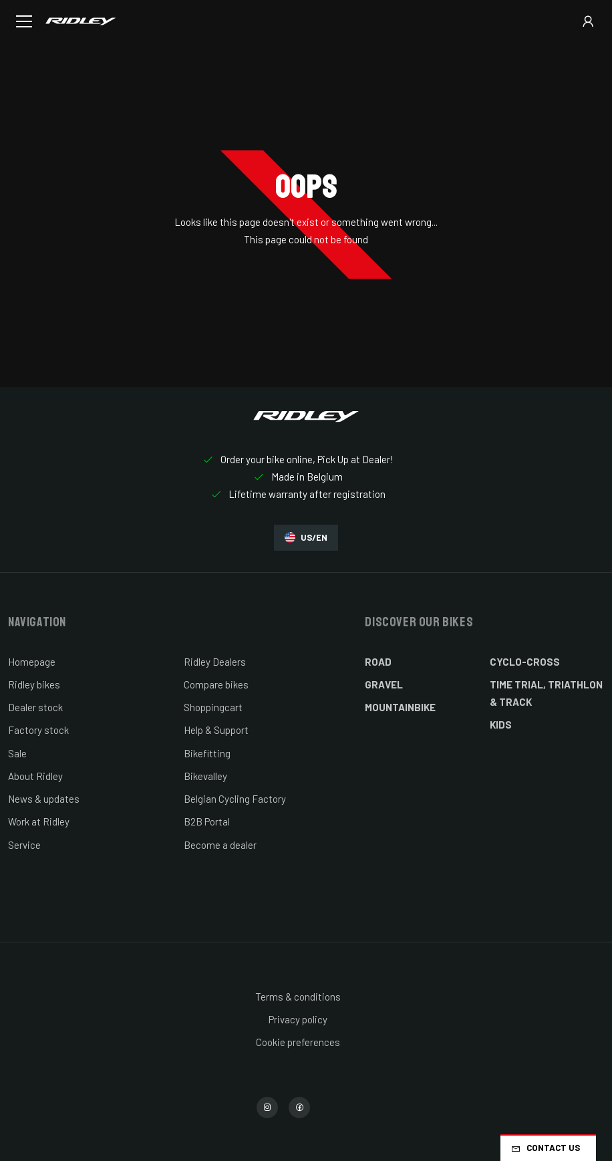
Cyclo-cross (525, 662)
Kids (501, 725)
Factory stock (38, 730)
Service (24, 845)
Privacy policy (298, 1019)
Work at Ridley (38, 821)
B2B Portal (207, 821)
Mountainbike (400, 707)
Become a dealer (220, 845)
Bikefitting (207, 753)
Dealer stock (35, 707)
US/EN (306, 537)
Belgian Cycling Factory (235, 799)
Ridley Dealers (215, 662)
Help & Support (216, 730)
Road (378, 662)
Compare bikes (216, 684)
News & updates (44, 799)
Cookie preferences (298, 1042)
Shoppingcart (213, 707)
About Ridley (35, 776)
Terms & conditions (298, 997)
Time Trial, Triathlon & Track (546, 693)
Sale (17, 753)
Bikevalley (205, 776)
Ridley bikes (34, 684)
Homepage (31, 662)
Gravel (384, 684)
